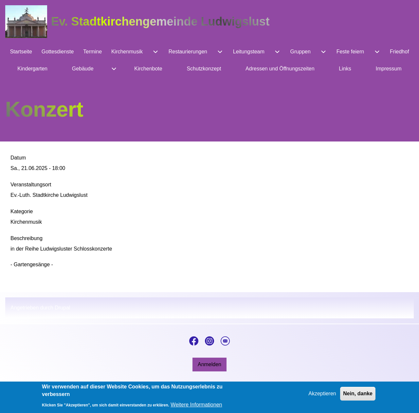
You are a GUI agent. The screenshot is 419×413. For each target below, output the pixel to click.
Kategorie (21, 211)
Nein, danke (358, 396)
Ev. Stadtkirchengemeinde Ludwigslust (160, 21)
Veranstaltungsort (30, 184)
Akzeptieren (322, 396)
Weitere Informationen (196, 407)
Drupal (62, 307)
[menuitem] (21, 51)
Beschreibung (26, 238)
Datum (18, 157)
